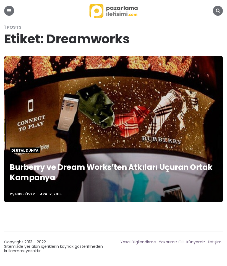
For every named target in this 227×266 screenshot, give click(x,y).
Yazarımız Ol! (171, 242)
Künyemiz (195, 242)
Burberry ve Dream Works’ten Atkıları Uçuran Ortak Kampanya (111, 172)
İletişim (214, 242)
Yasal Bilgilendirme (138, 242)
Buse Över (25, 194)
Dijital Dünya (24, 150)
